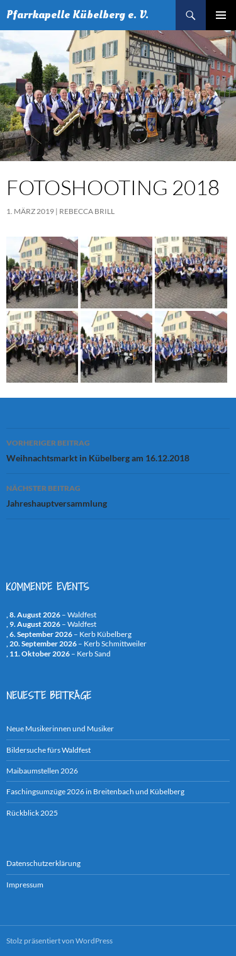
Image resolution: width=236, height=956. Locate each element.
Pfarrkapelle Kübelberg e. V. (77, 15)
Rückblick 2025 (32, 813)
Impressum (24, 884)
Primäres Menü (221, 15)
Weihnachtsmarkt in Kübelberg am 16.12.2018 (118, 449)
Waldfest (81, 614)
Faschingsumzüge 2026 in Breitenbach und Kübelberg (95, 791)
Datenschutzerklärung (43, 863)
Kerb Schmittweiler (115, 643)
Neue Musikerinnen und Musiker (60, 728)
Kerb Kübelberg (105, 634)
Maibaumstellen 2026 (42, 770)
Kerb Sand (94, 653)
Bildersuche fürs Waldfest (48, 750)
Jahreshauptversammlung (118, 495)
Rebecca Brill (87, 211)
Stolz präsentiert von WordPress (59, 940)
